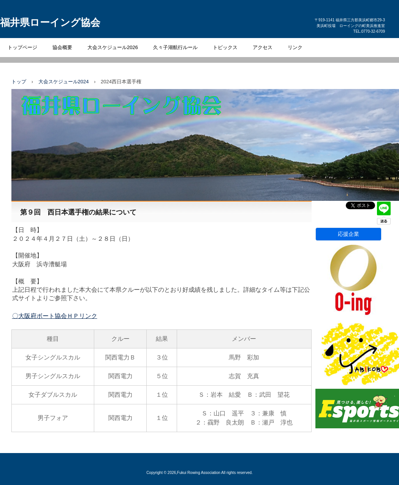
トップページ (22, 47)
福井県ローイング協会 (50, 22)
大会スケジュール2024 (63, 81)
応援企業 (348, 234)
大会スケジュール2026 (112, 47)
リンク (295, 47)
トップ (18, 81)
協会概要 (62, 47)
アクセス (262, 47)
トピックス (225, 47)
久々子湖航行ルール (175, 47)
